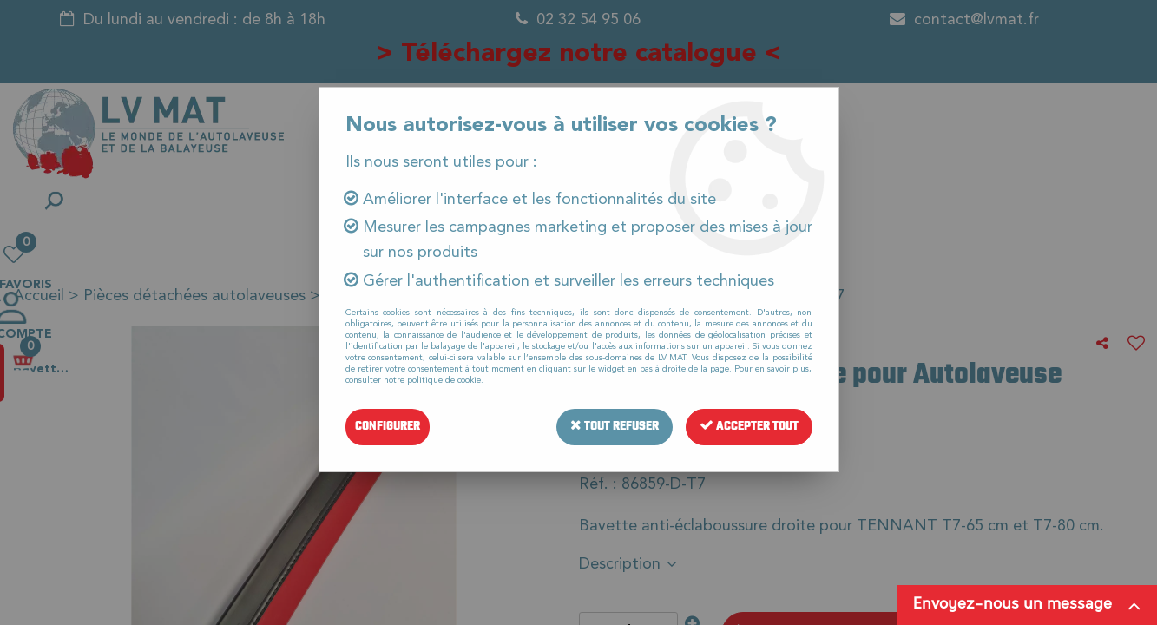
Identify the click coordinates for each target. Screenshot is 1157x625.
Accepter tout (749, 427)
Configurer (387, 427)
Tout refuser (614, 427)
